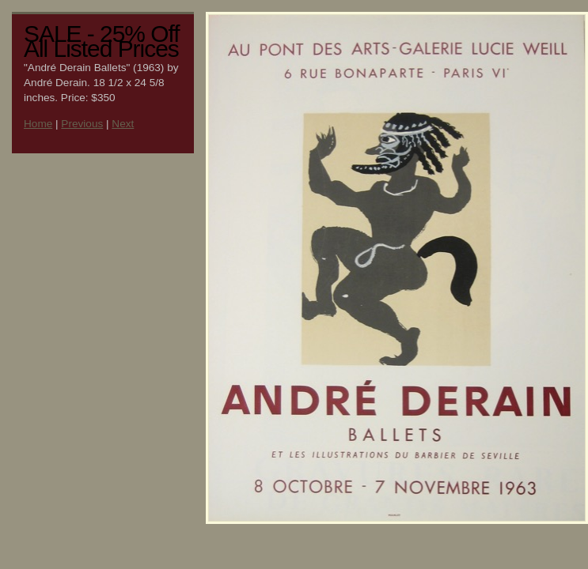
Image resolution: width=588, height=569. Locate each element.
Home (38, 124)
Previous (82, 124)
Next (123, 124)
